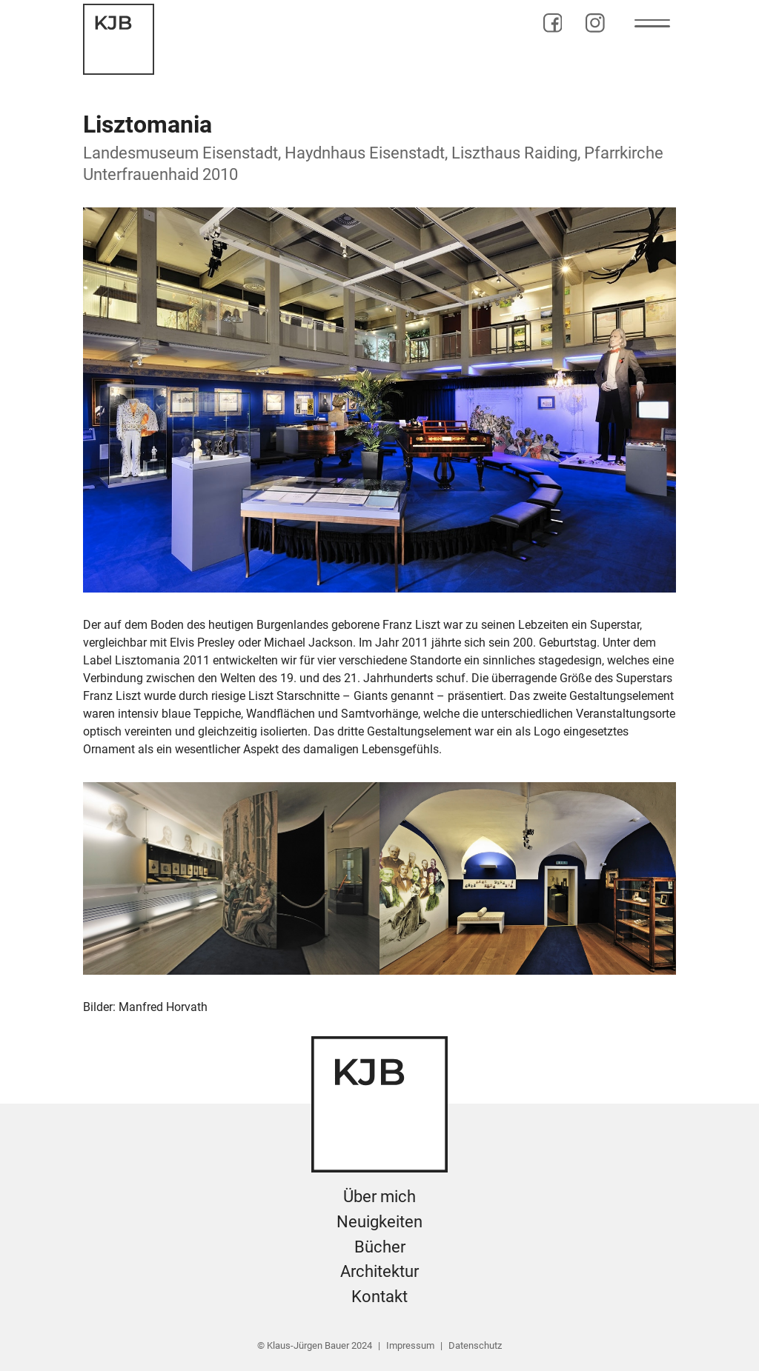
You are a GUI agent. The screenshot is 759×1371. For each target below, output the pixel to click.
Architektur (379, 1271)
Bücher (379, 1246)
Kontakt (379, 1296)
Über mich (379, 1196)
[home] (118, 39)
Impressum (410, 1345)
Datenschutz (475, 1345)
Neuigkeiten (379, 1221)
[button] (652, 23)
